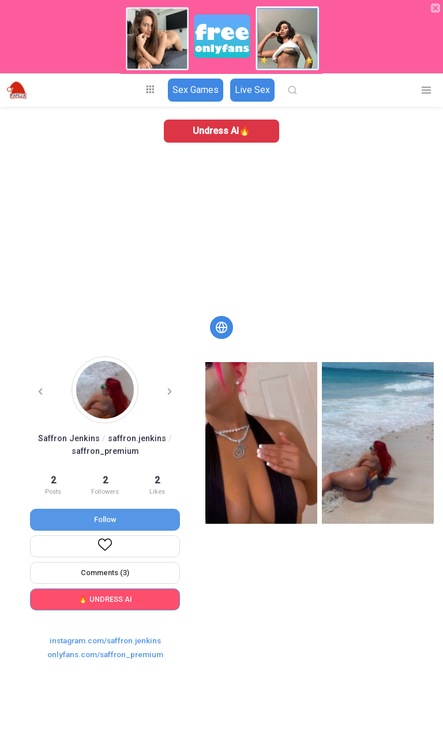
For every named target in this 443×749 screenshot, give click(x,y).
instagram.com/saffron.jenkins (105, 640)
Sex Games (195, 89)
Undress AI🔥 (221, 130)
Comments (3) (105, 572)
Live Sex (252, 89)
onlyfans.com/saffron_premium (105, 654)
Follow (105, 519)
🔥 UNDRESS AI (105, 599)
